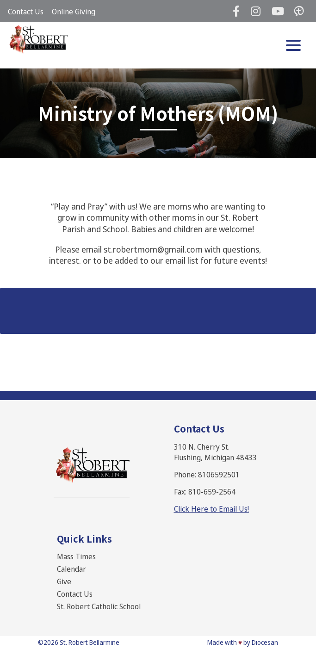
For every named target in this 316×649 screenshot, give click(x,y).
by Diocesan (260, 642)
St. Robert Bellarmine (89, 642)
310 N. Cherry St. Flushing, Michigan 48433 (215, 452)
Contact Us (25, 11)
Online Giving (73, 11)
